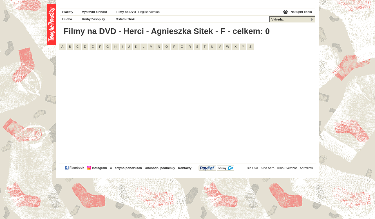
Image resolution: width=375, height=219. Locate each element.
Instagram (99, 168)
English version (149, 11)
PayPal (216, 168)
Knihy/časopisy (93, 19)
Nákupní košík (301, 11)
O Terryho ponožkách (126, 168)
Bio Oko (252, 168)
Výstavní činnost (94, 11)
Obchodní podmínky (160, 168)
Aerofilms (306, 168)
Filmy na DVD (126, 11)
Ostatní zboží (125, 19)
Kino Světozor (287, 168)
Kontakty (184, 168)
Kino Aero (267, 168)
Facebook (77, 167)
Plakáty (67, 11)
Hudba (67, 19)
